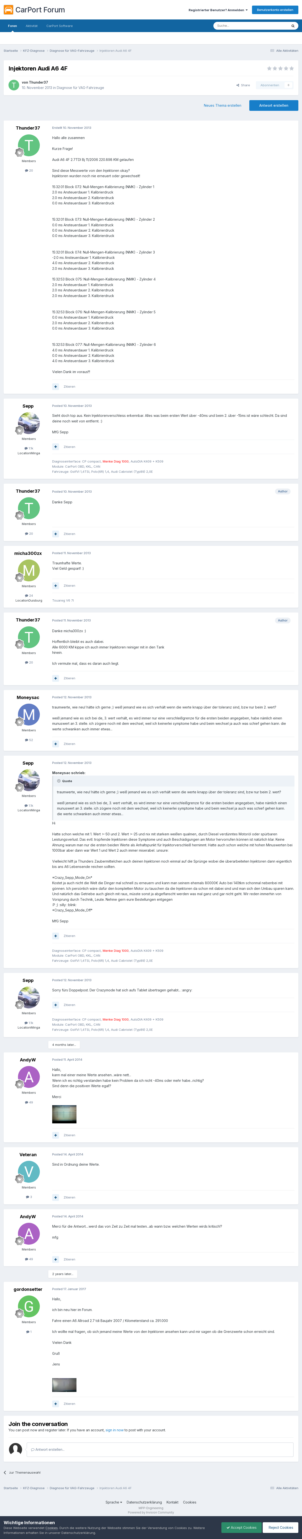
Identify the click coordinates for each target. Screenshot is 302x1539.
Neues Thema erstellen (222, 105)
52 (29, 740)
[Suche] (238, 26)
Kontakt (172, 1502)
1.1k (29, 448)
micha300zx (28, 553)
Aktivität (32, 26)
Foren (12, 28)
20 (29, 170)
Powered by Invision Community (151, 1512)
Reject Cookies (280, 1527)
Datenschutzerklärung (144, 1502)
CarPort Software (59, 26)
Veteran (28, 1154)
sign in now (115, 1430)
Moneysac (28, 697)
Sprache (114, 1502)
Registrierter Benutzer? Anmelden (218, 10)
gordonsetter (28, 1289)
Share (243, 85)
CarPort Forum (34, 10)
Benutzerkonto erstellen (275, 10)
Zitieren (69, 386)
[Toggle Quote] (59, 781)
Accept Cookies (241, 1527)
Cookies (189, 1502)
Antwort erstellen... (48, 1449)
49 (29, 1102)
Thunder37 (38, 82)
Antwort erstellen (273, 105)
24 (29, 595)
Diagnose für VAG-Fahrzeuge (80, 88)
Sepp (28, 406)
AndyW (28, 1059)
